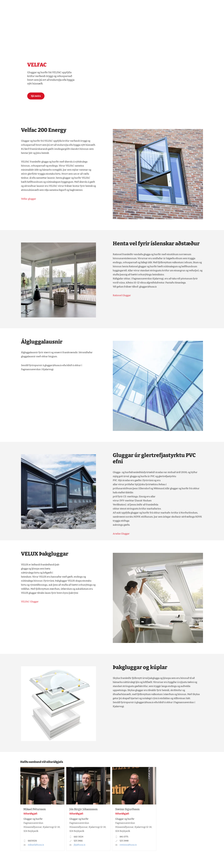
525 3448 (124, 840)
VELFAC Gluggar (30, 601)
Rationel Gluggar (122, 295)
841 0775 (124, 836)
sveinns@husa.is (128, 844)
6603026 (32, 840)
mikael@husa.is (36, 844)
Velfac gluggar (28, 198)
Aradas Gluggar (121, 533)
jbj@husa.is (79, 844)
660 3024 (78, 836)
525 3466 (78, 840)
